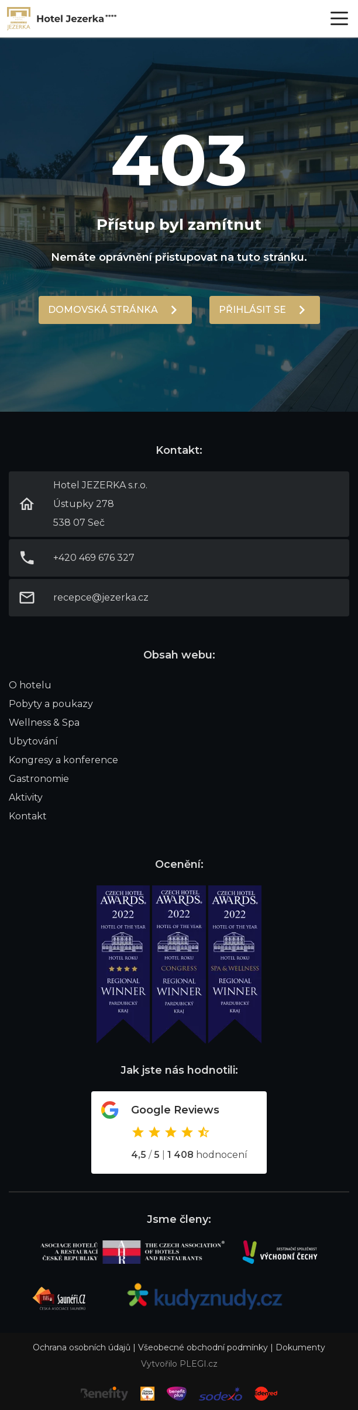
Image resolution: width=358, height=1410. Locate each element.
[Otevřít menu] (339, 18)
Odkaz (179, 1132)
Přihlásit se (252, 309)
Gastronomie (39, 778)
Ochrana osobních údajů (81, 1347)
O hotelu (30, 685)
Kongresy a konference (63, 760)
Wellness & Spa (44, 722)
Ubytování (33, 741)
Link (62, 18)
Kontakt (28, 816)
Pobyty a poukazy (51, 703)
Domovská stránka (103, 309)
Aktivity (26, 797)
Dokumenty (300, 1347)
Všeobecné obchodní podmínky (203, 1347)
